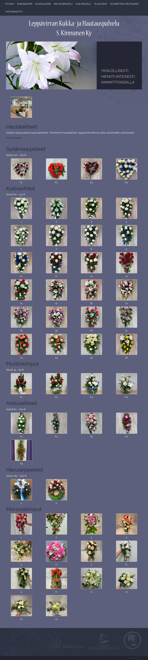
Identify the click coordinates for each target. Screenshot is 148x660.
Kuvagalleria (43, 4)
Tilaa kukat (100, 4)
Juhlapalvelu (83, 4)
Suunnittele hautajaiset (124, 4)
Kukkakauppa (24, 4)
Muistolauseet (13, 137)
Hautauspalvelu (63, 4)
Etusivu (9, 4)
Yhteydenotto (14, 11)
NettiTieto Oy (134, 658)
